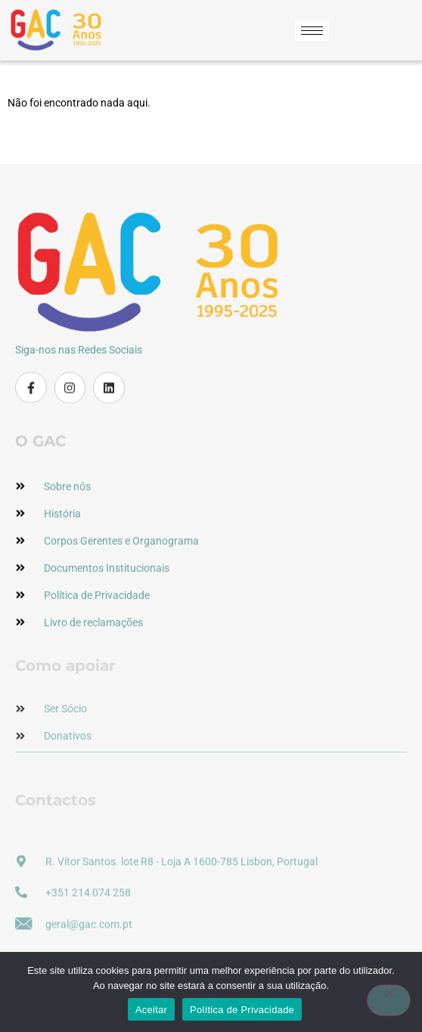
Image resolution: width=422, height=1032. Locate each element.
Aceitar (151, 1009)
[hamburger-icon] (312, 30)
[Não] (389, 1000)
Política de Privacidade (242, 1009)
